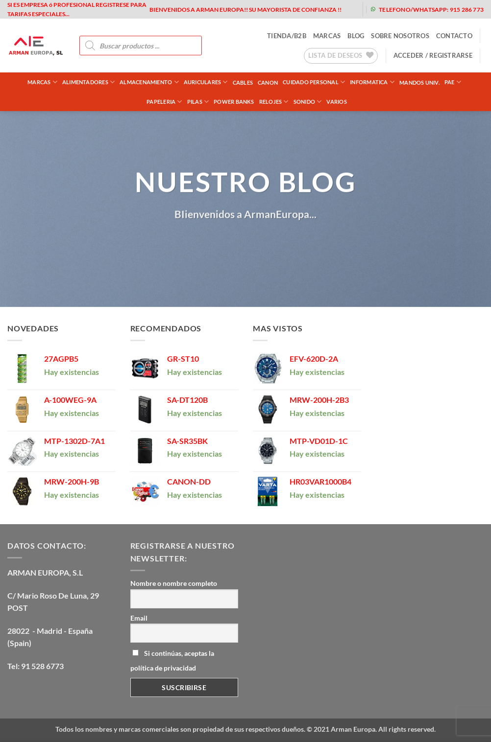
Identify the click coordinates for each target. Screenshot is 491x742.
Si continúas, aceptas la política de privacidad (172, 660)
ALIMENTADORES (88, 82)
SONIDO (308, 101)
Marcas (42, 82)
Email (138, 618)
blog (355, 36)
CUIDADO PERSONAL (314, 82)
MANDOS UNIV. (419, 82)
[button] (432, 55)
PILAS (198, 101)
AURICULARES (206, 82)
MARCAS (327, 36)
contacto (454, 36)
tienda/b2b (286, 36)
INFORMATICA (372, 82)
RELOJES (274, 101)
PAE (452, 82)
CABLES (243, 82)
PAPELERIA (164, 101)
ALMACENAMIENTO (149, 82)
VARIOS (336, 101)
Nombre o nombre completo (173, 583)
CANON (268, 82)
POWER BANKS (234, 101)
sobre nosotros (400, 36)
